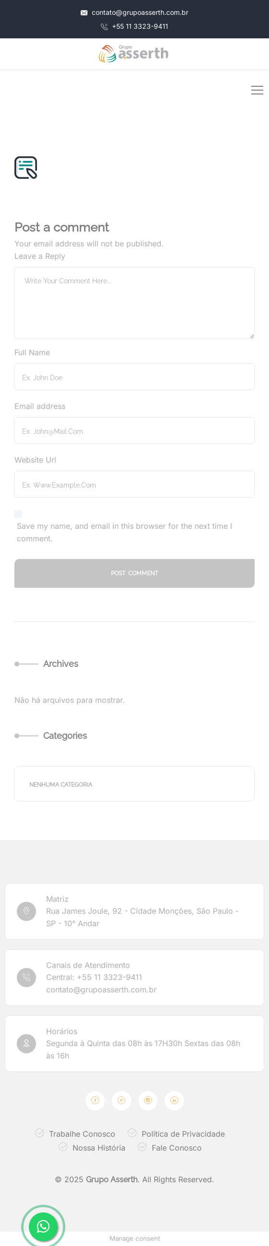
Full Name (32, 352)
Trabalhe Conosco (82, 1134)
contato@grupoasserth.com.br (134, 12)
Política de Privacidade (183, 1134)
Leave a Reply (39, 256)
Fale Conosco (177, 1148)
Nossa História (99, 1148)
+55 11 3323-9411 (134, 26)
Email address (39, 406)
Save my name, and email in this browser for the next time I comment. (124, 532)
